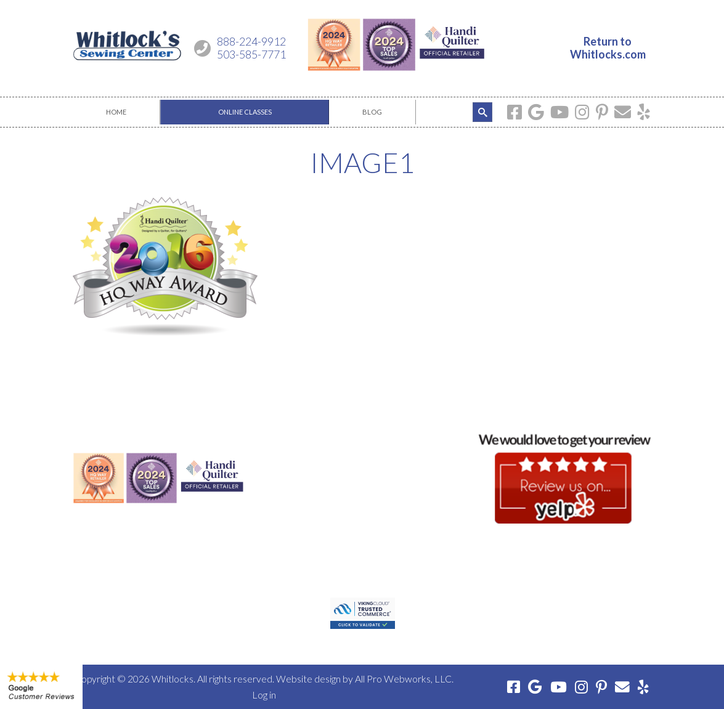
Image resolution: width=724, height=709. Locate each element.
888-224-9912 (251, 41)
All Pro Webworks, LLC (403, 678)
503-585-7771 (251, 54)
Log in (264, 694)
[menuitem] (117, 112)
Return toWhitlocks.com (608, 48)
